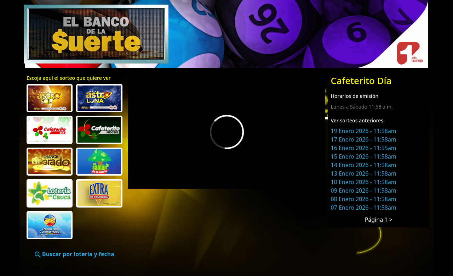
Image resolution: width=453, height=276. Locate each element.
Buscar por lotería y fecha (74, 254)
